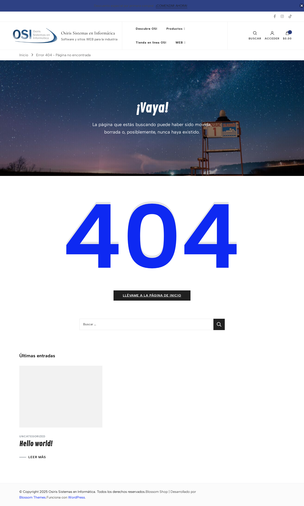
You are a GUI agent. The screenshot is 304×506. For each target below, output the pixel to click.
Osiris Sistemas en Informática (88, 33)
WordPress (76, 497)
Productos (174, 28)
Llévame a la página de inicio (152, 295)
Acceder (272, 35)
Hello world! (35, 444)
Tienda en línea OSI (151, 42)
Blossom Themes (32, 497)
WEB (179, 42)
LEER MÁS (37, 457)
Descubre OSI (146, 28)
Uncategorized (32, 436)
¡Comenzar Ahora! (171, 6)
